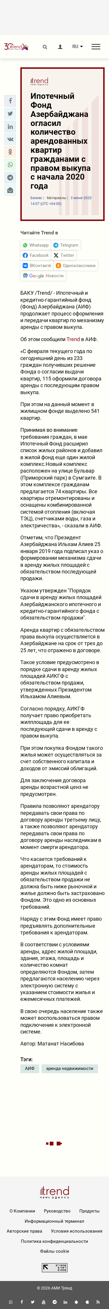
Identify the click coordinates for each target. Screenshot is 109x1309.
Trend (73, 339)
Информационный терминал (54, 1221)
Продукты (89, 1211)
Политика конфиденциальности (54, 1241)
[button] (10, 101)
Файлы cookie (54, 1251)
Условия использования (76, 1231)
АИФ (30, 1068)
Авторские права (24, 1231)
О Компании (22, 1211)
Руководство (57, 1211)
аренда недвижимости (69, 1068)
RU (75, 46)
